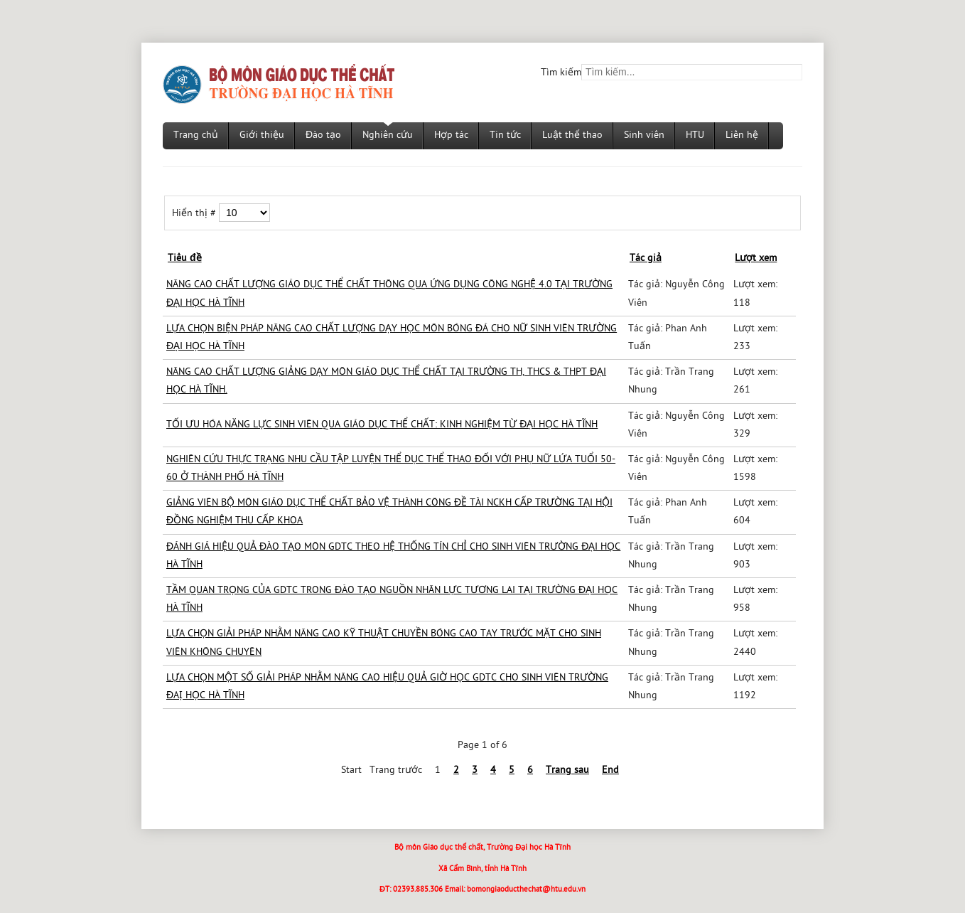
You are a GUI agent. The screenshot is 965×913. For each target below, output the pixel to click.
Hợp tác (451, 135)
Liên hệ (742, 135)
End (610, 770)
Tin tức (505, 135)
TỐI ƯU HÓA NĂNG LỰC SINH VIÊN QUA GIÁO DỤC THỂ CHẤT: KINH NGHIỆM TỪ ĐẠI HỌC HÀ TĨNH (382, 425)
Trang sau (567, 770)
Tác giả (646, 258)
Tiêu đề (185, 258)
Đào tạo (323, 135)
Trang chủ (195, 135)
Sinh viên (644, 135)
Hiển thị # (195, 213)
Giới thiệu (261, 135)
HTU (695, 135)
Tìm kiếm (561, 73)
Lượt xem (756, 258)
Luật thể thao (572, 135)
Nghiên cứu (387, 135)
